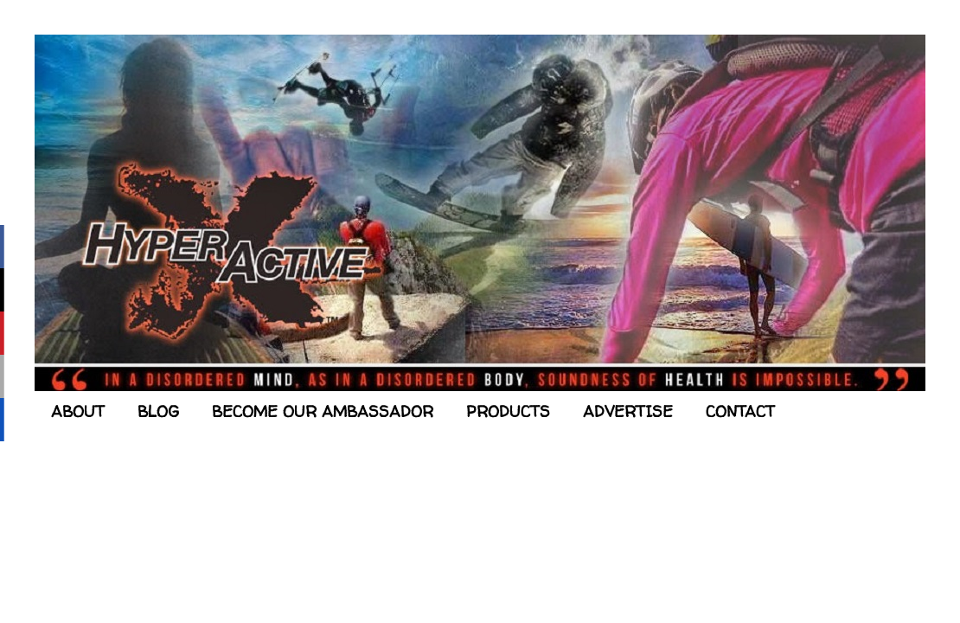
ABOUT (78, 411)
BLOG (158, 411)
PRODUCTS (508, 411)
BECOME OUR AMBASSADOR (322, 411)
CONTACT (740, 411)
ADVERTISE (628, 411)
